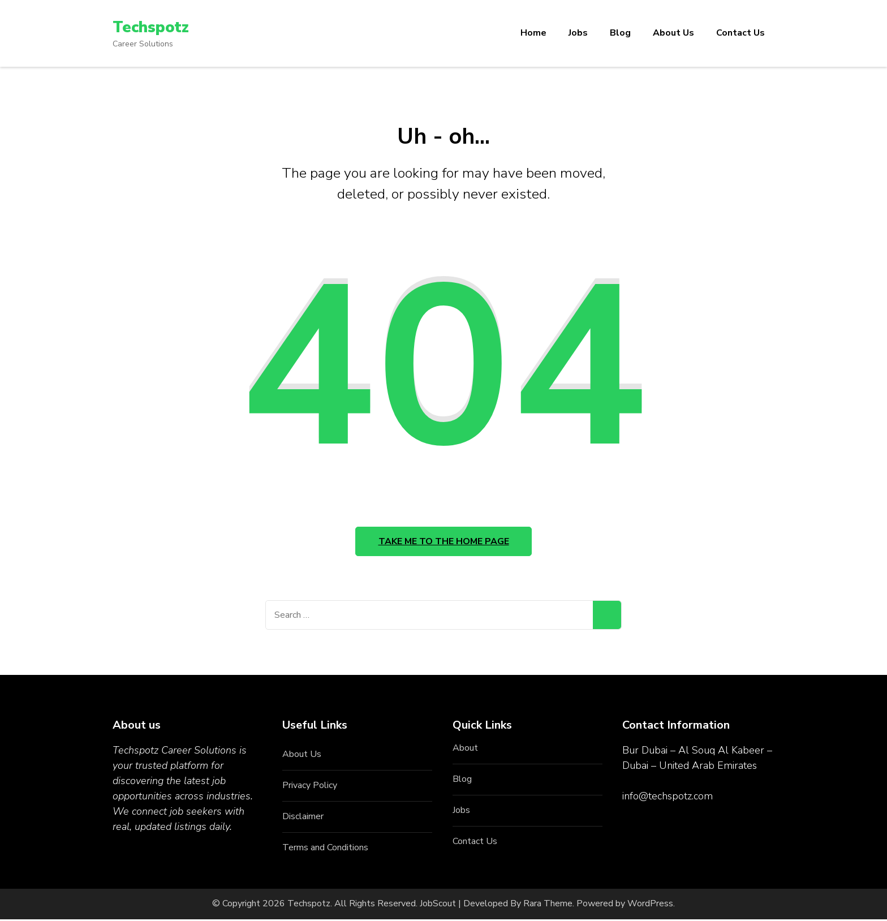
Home (533, 33)
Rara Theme (547, 906)
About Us (673, 33)
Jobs (578, 33)
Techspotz (152, 27)
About (465, 750)
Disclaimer (303, 818)
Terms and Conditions (325, 849)
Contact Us (740, 33)
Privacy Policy (309, 787)
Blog (620, 33)
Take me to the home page (443, 542)
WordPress (650, 906)
